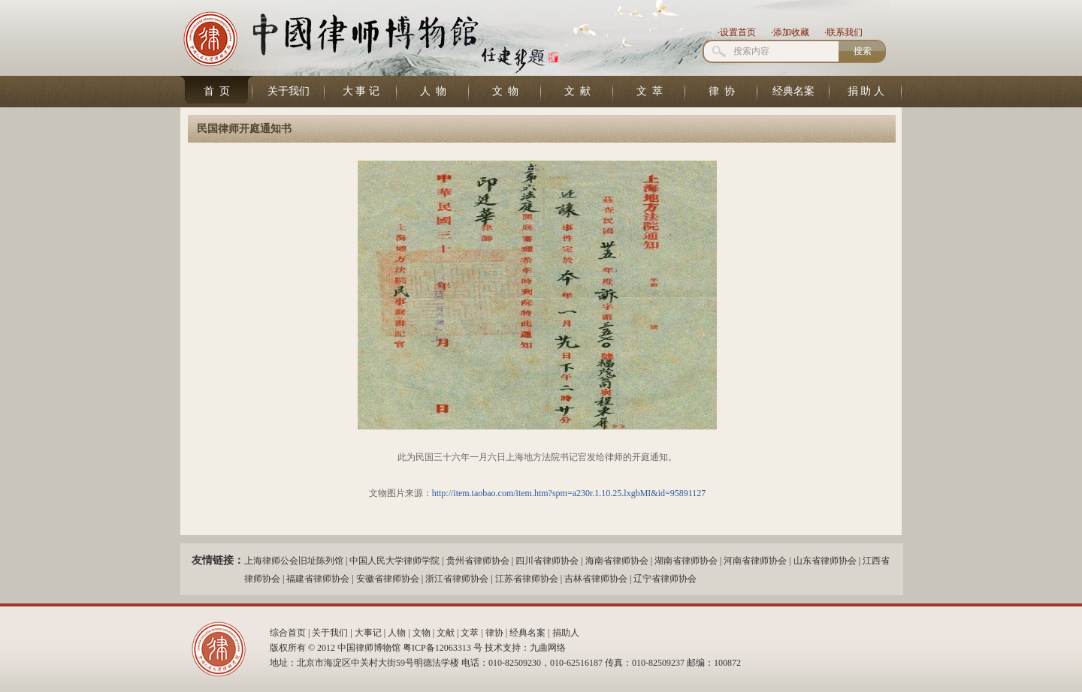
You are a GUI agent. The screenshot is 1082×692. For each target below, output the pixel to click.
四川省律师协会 (547, 560)
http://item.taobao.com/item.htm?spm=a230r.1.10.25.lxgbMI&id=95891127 (569, 493)
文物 (422, 632)
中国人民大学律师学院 (394, 560)
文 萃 (649, 91)
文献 (446, 632)
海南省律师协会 (616, 560)
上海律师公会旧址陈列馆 (293, 560)
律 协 (722, 91)
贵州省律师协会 (477, 560)
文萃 (470, 632)
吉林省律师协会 (595, 578)
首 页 (217, 91)
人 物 (433, 91)
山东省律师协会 (825, 560)
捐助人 (565, 632)
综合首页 (288, 632)
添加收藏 (791, 32)
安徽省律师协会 (387, 578)
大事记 (368, 632)
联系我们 (845, 32)
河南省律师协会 (755, 560)
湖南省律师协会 (686, 560)
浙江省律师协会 (456, 578)
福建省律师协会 (317, 578)
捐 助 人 (866, 91)
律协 (494, 632)
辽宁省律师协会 (665, 578)
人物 (397, 632)
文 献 (577, 91)
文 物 (505, 91)
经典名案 (793, 91)
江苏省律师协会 (526, 578)
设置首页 (738, 32)
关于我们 (288, 91)
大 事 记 (361, 91)
